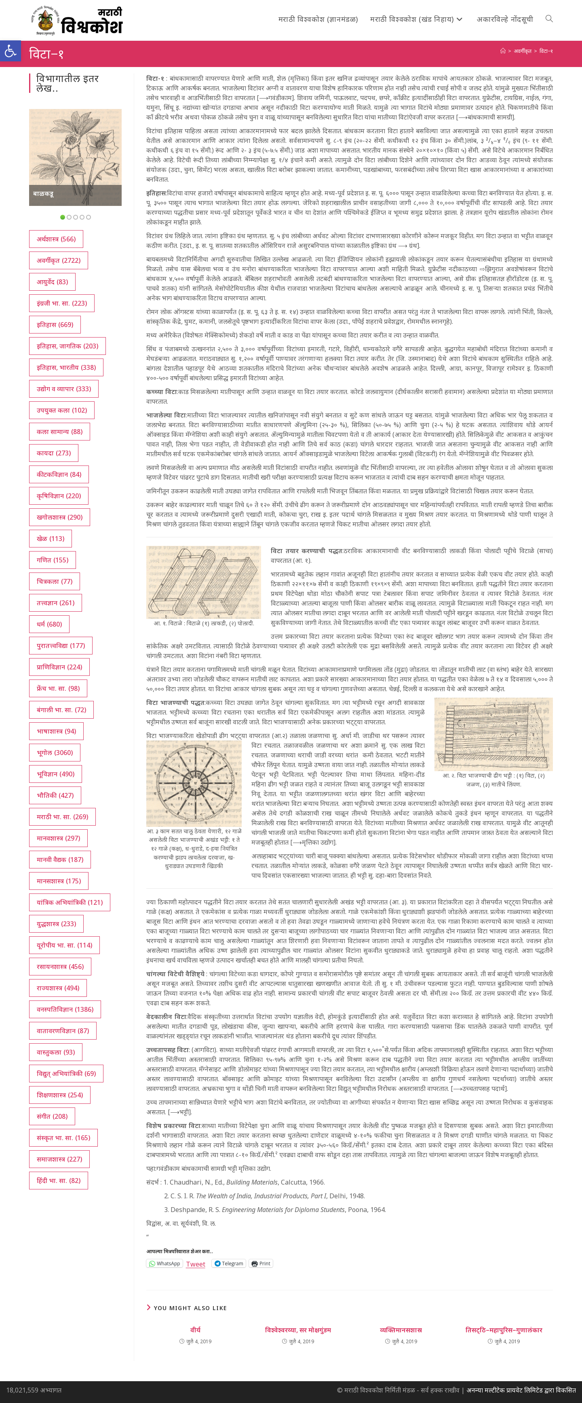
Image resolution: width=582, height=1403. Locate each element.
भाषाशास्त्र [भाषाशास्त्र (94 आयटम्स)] (56, 731)
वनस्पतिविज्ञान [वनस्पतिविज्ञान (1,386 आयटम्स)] (65, 1009)
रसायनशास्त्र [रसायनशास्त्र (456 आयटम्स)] (60, 966)
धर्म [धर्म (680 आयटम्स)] (49, 624)
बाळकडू (43, 193)
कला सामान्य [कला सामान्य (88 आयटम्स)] (59, 431)
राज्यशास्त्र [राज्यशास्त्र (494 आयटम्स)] (58, 988)
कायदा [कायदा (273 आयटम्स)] (54, 453)
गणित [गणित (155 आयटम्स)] (52, 560)
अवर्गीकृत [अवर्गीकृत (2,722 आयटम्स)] (58, 260)
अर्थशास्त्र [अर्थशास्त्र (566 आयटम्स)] (56, 239)
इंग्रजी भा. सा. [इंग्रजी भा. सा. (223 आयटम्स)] (62, 303)
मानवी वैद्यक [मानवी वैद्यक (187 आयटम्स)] (60, 859)
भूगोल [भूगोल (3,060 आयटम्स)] (55, 752)
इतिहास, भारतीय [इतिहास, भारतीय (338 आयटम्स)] (66, 367)
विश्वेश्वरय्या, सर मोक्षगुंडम (298, 1329)
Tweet (195, 1263)
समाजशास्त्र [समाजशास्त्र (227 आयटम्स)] (59, 1159)
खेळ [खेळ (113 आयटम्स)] (50, 538)
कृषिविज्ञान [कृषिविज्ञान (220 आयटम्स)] (59, 496)
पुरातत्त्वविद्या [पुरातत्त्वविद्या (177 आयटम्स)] (61, 645)
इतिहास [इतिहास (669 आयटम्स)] (55, 324)
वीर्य (195, 1329)
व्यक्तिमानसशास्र (401, 1329)
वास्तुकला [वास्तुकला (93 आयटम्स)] (56, 1052)
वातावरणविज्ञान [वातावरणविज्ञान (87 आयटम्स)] (63, 1031)
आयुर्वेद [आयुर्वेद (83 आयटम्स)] (52, 282)
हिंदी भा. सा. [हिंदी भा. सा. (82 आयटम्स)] (58, 1180)
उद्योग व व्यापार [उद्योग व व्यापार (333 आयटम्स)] (64, 389)
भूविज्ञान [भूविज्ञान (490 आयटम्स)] (55, 774)
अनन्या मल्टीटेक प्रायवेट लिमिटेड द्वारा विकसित (521, 1390)
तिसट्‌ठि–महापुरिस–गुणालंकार (504, 1329)
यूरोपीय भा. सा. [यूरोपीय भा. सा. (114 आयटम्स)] (64, 945)
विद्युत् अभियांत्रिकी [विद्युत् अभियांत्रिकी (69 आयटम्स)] (66, 1073)
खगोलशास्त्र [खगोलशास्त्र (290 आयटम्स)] (59, 517)
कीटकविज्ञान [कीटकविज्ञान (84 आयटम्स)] (59, 474)
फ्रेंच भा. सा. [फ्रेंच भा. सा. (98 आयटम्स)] (58, 688)
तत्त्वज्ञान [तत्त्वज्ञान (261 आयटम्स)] (55, 603)
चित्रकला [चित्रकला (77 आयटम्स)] (54, 581)
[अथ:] (503, 51)
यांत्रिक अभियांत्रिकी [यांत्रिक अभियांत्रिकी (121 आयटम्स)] (70, 902)
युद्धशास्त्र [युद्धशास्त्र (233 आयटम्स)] (56, 924)
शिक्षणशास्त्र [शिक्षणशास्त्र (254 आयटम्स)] (60, 1095)
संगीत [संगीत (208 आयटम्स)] (52, 1116)
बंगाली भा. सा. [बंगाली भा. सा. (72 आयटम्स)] (61, 710)
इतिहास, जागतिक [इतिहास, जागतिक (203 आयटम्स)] (67, 346)
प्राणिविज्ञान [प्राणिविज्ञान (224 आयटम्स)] (59, 667)
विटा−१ (546, 51)
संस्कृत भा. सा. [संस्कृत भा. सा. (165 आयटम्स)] (63, 1138)
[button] (10, 50)
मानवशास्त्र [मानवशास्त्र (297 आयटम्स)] (58, 838)
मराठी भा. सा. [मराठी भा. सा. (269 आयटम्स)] (62, 817)
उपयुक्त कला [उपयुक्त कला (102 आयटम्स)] (62, 410)
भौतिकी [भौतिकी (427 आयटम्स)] (55, 795)
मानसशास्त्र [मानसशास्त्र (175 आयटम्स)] (59, 881)
